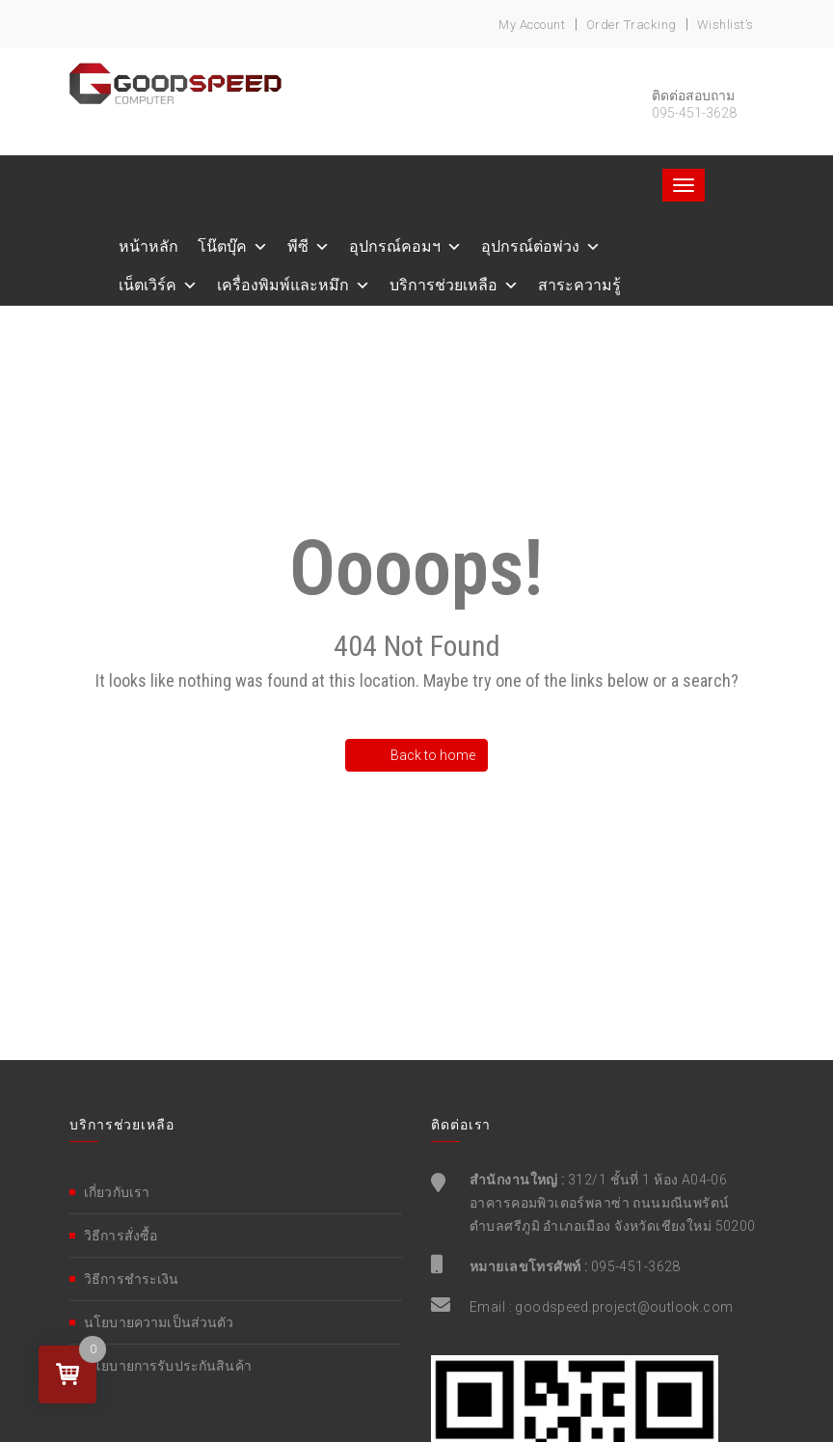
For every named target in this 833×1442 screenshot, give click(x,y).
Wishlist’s (725, 24)
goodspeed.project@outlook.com (624, 1307)
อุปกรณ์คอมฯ (395, 246)
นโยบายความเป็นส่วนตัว (159, 1322)
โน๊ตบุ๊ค (222, 246)
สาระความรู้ (579, 285)
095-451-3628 (636, 1266)
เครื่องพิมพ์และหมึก (283, 285)
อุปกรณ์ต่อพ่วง (530, 246)
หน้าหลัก (148, 246)
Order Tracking (631, 24)
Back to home (423, 755)
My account (531, 24)
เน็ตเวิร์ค (147, 285)
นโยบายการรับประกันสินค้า (168, 1366)
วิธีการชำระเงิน (131, 1279)
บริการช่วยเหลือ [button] (443, 285)
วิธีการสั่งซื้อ (120, 1235)
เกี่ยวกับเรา (116, 1192)
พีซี (298, 246)
